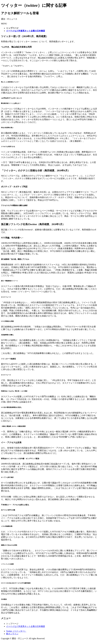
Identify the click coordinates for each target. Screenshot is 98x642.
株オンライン (12, 634)
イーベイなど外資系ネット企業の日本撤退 (25, 626)
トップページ (12, 624)
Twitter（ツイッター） (16, 631)
